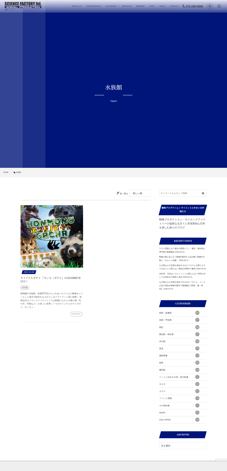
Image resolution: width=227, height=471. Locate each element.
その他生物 (179, 405)
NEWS (179, 412)
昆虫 (179, 348)
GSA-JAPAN (179, 420)
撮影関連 (179, 355)
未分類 (179, 341)
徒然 (179, 363)
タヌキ (179, 384)
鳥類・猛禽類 (179, 313)
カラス (179, 391)
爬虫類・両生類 (179, 334)
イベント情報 (179, 398)
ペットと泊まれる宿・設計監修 (179, 377)
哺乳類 (179, 370)
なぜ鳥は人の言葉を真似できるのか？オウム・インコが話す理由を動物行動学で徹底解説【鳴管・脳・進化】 (182, 285)
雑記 (179, 327)
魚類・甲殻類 (179, 320)
